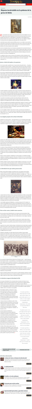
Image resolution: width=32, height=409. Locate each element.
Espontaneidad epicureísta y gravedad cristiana (16, 391)
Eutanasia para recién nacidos (11, 383)
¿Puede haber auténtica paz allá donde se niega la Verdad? (9, 350)
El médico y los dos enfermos (11, 376)
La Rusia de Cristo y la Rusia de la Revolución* (15, 358)
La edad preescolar (8, 366)
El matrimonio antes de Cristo (24, 349)
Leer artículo (29, 363)
